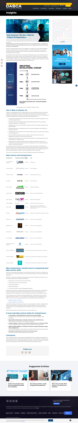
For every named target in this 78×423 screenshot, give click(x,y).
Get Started (54, 413)
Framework (59, 8)
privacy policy (22, 421)
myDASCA (9, 3)
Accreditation (44, 8)
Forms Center (62, 413)
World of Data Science (55, 5)
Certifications (36, 8)
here (38, 408)
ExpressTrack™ (47, 5)
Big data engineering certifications (16, 302)
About (70, 8)
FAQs (49, 413)
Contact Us (62, 5)
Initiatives (65, 8)
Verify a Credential (42, 413)
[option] (62, 77)
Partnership (52, 8)
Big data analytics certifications (15, 300)
